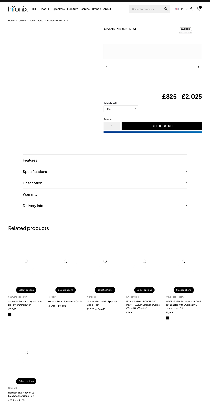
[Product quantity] (112, 126)
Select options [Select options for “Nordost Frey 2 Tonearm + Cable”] (65, 290)
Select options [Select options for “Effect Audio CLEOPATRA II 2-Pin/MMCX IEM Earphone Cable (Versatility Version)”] (144, 290)
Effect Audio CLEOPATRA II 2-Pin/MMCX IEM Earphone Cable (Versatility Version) (143, 304)
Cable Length (110, 103)
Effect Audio (132, 296)
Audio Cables (36, 20)
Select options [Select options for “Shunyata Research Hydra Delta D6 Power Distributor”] (26, 290)
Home (11, 20)
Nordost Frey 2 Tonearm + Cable (65, 301)
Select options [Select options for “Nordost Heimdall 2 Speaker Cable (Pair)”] (105, 290)
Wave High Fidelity (175, 296)
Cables (22, 20)
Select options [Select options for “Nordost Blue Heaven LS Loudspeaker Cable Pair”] (26, 381)
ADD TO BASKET (163, 126)
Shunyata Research (17, 296)
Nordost (52, 296)
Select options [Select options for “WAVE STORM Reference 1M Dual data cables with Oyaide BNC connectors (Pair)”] (183, 290)
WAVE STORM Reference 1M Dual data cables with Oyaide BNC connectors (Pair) (183, 304)
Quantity (108, 119)
